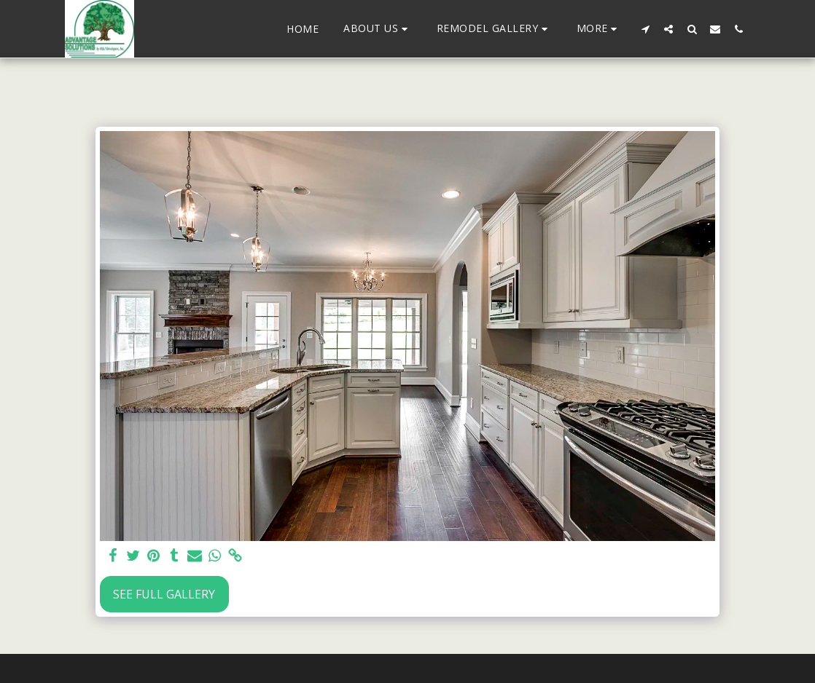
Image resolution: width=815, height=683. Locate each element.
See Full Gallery (164, 594)
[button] (378, 28)
